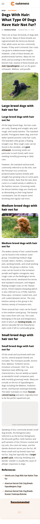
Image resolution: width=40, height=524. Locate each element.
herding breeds (25, 322)
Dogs (4, 10)
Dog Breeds (12, 10)
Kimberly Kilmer (10, 30)
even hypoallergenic (11, 66)
